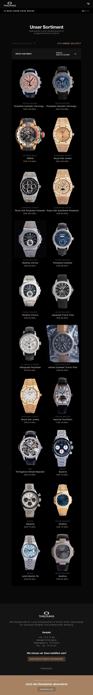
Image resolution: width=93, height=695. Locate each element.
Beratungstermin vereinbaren (46, 659)
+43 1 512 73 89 (46, 637)
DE (84, 11)
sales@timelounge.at (46, 640)
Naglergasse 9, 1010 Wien (46, 643)
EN (88, 11)
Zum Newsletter (46, 689)
